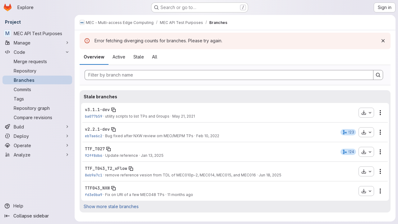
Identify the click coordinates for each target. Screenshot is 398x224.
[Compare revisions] (37, 117)
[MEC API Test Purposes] (37, 33)
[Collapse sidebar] (37, 216)
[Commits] (37, 89)
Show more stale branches (111, 206)
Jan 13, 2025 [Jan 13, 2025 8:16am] (152, 155)
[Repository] (37, 70)
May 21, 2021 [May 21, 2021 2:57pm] (183, 116)
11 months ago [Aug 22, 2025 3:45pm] (180, 194)
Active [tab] (119, 56)
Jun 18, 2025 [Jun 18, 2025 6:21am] (270, 175)
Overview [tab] (94, 56)
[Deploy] (37, 136)
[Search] (378, 75)
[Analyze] (37, 154)
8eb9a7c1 (93, 175)
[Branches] (37, 80)
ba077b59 (93, 116)
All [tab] (154, 56)
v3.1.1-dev (97, 109)
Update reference (121, 155)
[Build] (37, 126)
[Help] (37, 206)
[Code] (37, 52)
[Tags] (37, 98)
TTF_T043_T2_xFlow (106, 168)
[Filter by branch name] (229, 75)
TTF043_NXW (97, 188)
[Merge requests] (37, 61)
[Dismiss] (383, 40)
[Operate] (37, 145)
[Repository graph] (37, 108)
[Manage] (37, 42)
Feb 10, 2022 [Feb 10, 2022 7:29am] (207, 135)
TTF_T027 (95, 149)
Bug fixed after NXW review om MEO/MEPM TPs (149, 135)
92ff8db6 (93, 155)
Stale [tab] (138, 56)
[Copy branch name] (113, 110)
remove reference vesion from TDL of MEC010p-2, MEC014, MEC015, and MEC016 (180, 175)
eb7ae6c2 (93, 135)
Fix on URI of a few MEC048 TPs (134, 194)
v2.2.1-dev (97, 129)
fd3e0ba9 (93, 194)
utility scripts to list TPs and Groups (137, 116)
